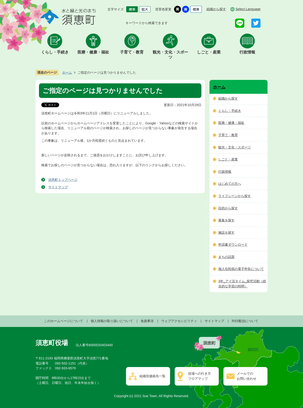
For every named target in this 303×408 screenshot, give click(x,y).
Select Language (248, 9)
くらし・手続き (55, 52)
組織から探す (216, 9)
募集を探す (226, 220)
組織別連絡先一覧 (152, 376)
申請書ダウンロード (233, 244)
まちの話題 (226, 257)
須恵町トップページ (62, 180)
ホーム (67, 72)
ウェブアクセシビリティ (179, 321)
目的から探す (228, 208)
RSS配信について (245, 321)
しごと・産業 (209, 52)
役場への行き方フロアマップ (199, 376)
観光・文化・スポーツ (170, 55)
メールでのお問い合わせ (246, 376)
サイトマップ (58, 187)
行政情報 (247, 52)
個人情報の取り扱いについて (112, 321)
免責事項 (147, 321)
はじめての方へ (229, 183)
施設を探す (226, 232)
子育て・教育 (132, 52)
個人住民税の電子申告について (241, 269)
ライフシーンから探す (234, 196)
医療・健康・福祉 (93, 52)
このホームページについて (63, 321)
